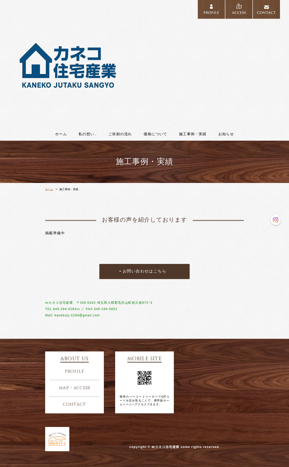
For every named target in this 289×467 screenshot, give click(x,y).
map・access (74, 388)
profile (74, 371)
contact (74, 404)
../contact (266, 9)
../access (238, 9)
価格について (155, 134)
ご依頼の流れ (120, 134)
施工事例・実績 (193, 134)
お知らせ (226, 134)
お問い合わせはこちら (144, 271)
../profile (211, 9)
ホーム (61, 134)
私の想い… (88, 134)
